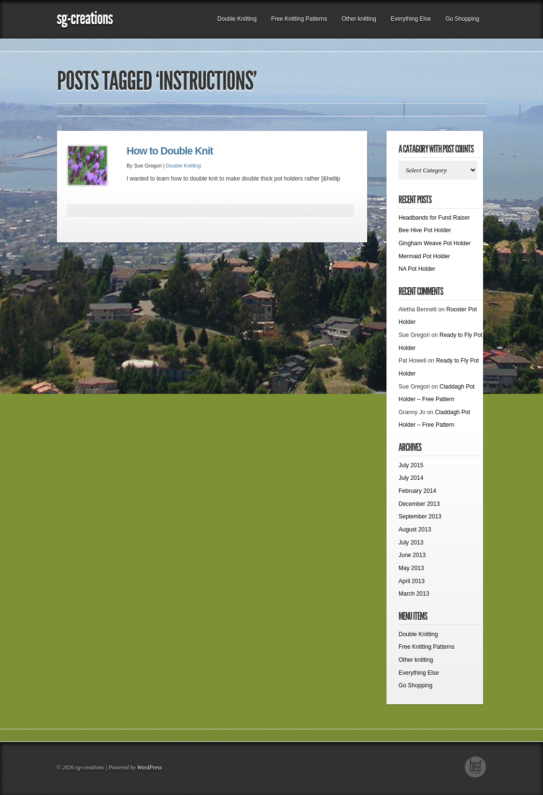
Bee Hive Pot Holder (425, 230)
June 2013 (412, 555)
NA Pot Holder (417, 268)
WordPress (149, 767)
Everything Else (411, 18)
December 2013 (419, 504)
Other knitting (359, 18)
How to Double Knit (170, 151)
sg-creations (85, 18)
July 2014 (411, 477)
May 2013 (411, 568)
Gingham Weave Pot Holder (435, 243)
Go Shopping (462, 18)
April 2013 (412, 581)
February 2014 (417, 491)
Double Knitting (237, 18)
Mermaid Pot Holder (424, 256)
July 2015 (411, 465)
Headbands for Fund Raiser (434, 217)
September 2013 (420, 516)
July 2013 (411, 542)
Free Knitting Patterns (299, 18)
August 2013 (415, 529)
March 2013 (414, 593)
